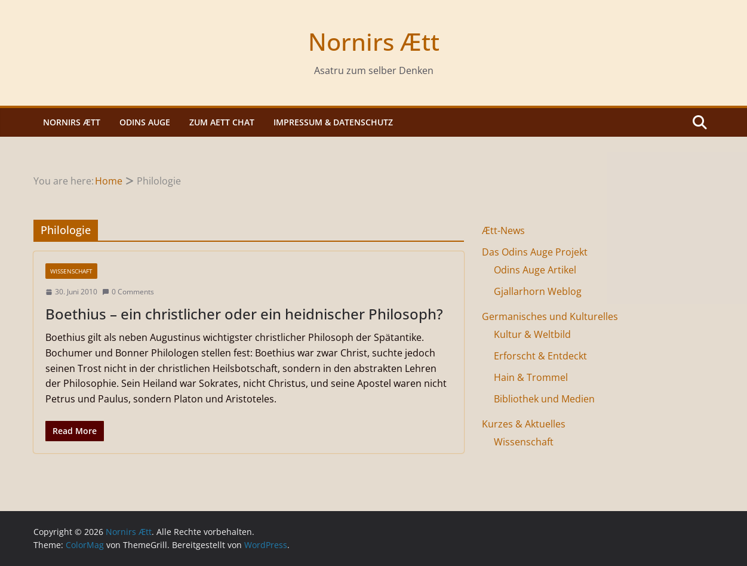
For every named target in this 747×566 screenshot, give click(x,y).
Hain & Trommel (531, 377)
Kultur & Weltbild (532, 334)
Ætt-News (503, 230)
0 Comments (128, 292)
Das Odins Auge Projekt (535, 252)
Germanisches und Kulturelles (550, 316)
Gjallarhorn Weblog (538, 291)
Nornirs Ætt (373, 41)
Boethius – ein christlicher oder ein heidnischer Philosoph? (244, 314)
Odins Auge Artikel (535, 269)
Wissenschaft (71, 271)
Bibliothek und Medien (544, 398)
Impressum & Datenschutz (333, 122)
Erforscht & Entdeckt (540, 355)
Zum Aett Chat (221, 122)
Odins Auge (144, 122)
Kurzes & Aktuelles (523, 423)
